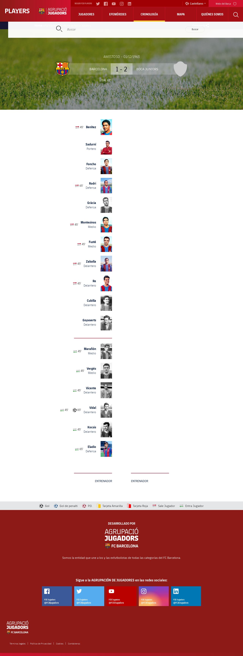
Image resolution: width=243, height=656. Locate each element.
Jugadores (86, 14)
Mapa (181, 14)
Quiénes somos (212, 14)
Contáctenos (74, 643)
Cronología (149, 14)
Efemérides (117, 14)
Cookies (59, 643)
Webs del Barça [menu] (226, 3)
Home (39, 25)
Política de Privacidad (40, 643)
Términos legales (18, 643)
